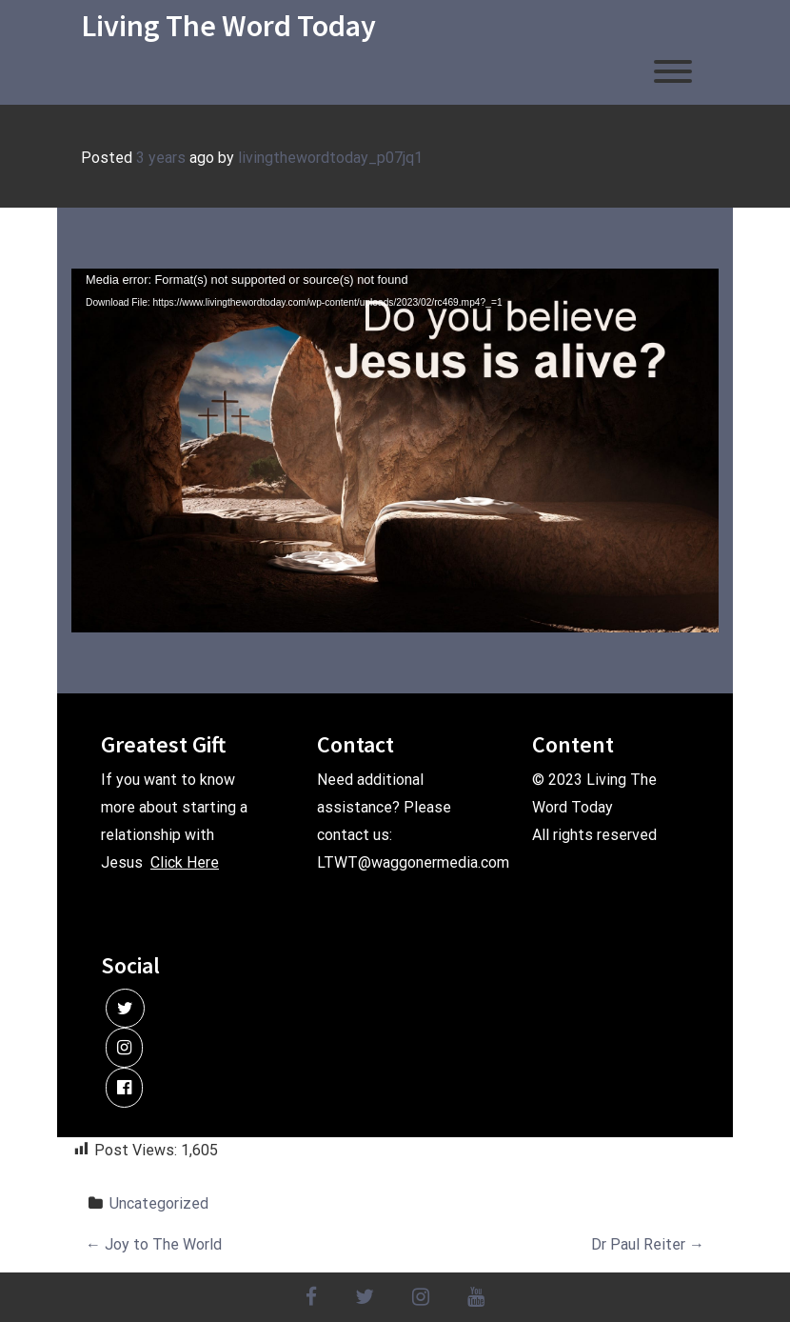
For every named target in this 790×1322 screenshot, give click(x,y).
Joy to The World (154, 1244)
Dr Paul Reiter (647, 1244)
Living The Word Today (228, 26)
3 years (161, 158)
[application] (395, 451)
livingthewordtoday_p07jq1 (330, 158)
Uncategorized (158, 1203)
